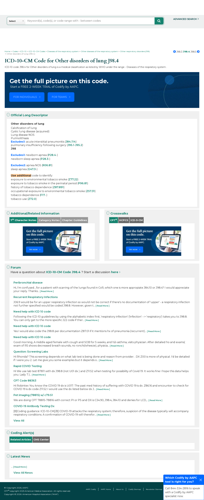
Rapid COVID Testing (28, 366)
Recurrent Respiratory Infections (36, 297)
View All (19, 420)
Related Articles (20, 439)
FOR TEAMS (59, 96)
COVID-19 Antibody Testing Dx (34, 406)
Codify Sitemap (135, 489)
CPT (113, 220)
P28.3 (44, 158)
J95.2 (78, 145)
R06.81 (47, 165)
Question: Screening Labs (31, 351)
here (114, 272)
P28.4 (52, 155)
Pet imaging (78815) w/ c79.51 (33, 395)
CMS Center (41, 439)
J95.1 (71, 145)
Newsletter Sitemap (154, 489)
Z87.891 (58, 187)
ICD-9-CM (136, 220)
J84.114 (71, 141)
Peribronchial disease (28, 282)
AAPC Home (106, 489)
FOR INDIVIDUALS (25, 96)
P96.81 (82, 183)
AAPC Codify (91, 489)
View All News (23, 472)
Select (12, 21)
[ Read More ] (47, 291)
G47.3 (32, 169)
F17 (43, 195)
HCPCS (123, 220)
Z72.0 (32, 199)
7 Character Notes (23, 220)
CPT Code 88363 (25, 380)
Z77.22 (73, 179)
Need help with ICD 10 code (32, 311)
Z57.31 (90, 191)
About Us (119, 489)
